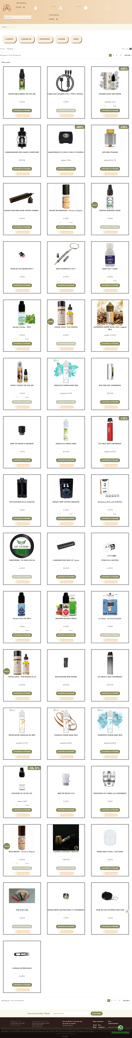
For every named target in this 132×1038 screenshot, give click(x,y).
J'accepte (65, 1036)
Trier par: (2, 49)
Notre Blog (95, 1026)
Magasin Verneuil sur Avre (40, 1021)
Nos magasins (101, 1026)
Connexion (21, 3)
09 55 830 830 (37, 1027)
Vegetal (76, 39)
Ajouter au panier (22, 110)
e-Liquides (61, 39)
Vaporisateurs (44, 39)
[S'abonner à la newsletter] (97, 1014)
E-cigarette (9, 39)
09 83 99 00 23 (15, 1025)
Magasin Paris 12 (15, 1021)
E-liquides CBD (26, 39)
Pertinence (11, 49)
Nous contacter (98, 1021)
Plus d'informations (113, 1022)
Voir (123, 49)
